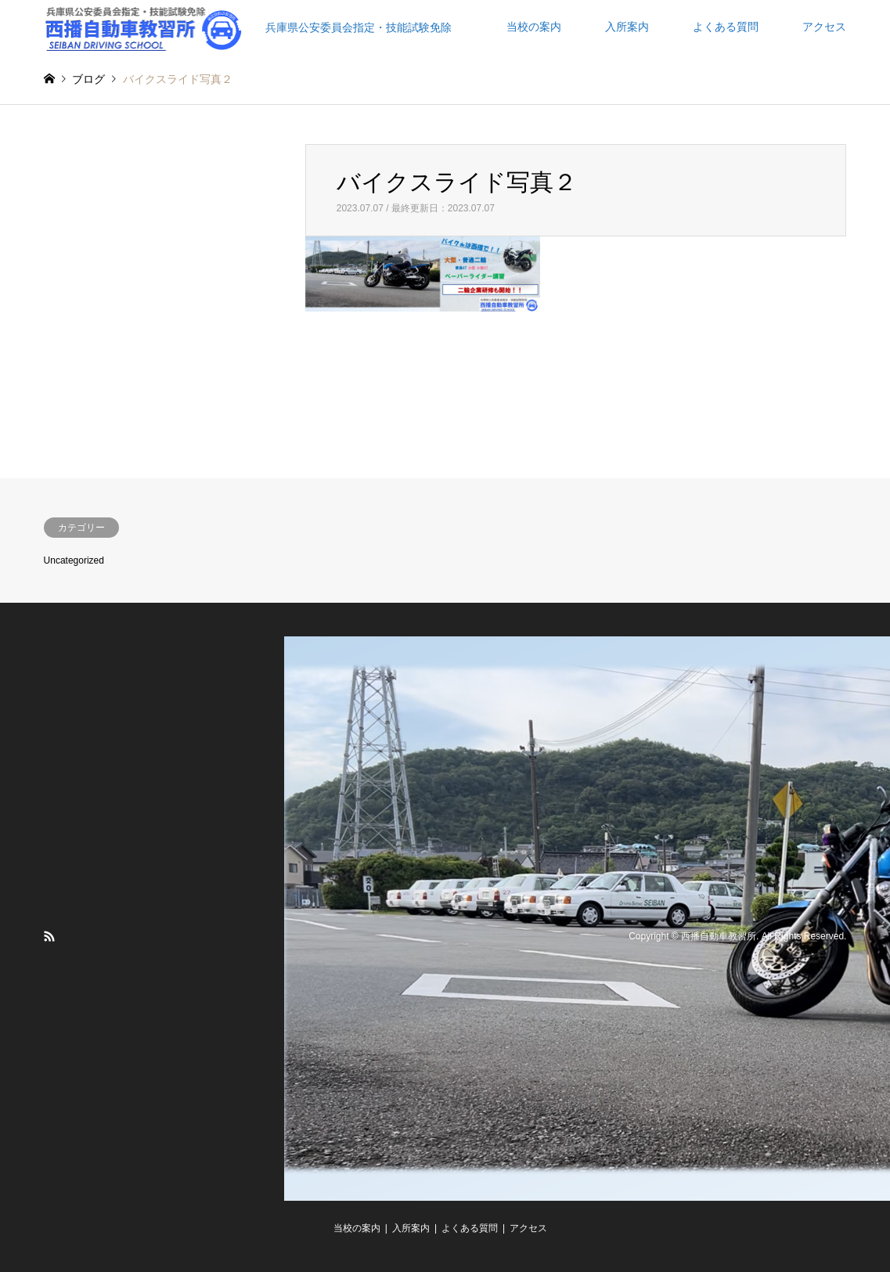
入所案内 (627, 26)
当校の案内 (533, 26)
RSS (49, 936)
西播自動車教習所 (718, 936)
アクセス (824, 26)
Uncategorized (74, 560)
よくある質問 (725, 26)
